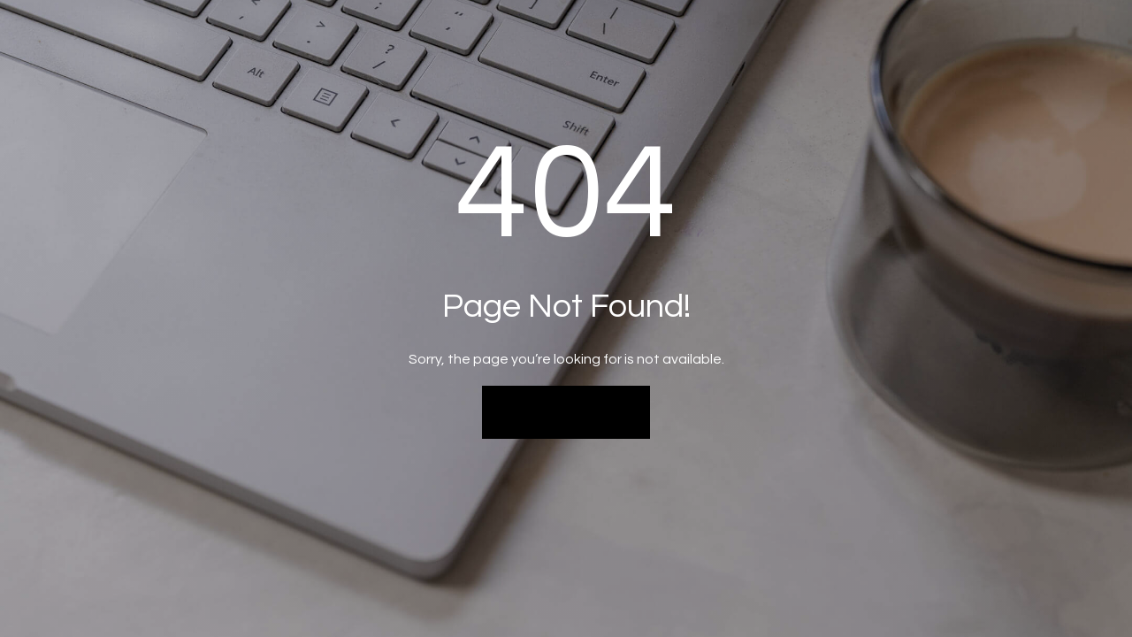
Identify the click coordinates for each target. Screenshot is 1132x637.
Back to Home (566, 411)
